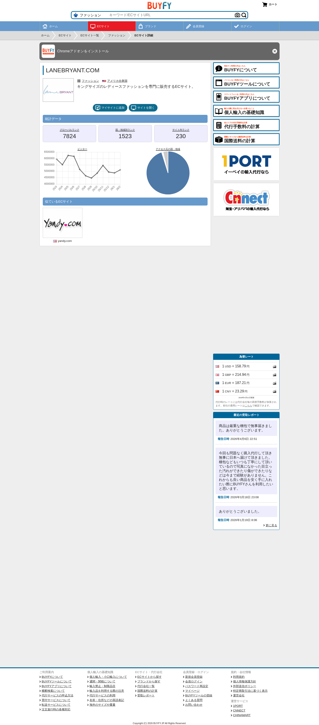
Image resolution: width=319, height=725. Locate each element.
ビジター (82, 149)
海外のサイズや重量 (102, 704)
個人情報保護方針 (244, 681)
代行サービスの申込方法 (57, 695)
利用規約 (239, 676)
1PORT (238, 705)
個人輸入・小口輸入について (108, 676)
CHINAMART (242, 715)
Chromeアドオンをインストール (83, 51)
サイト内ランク (180, 129)
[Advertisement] (246, 284)
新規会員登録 (193, 676)
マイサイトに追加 (109, 107)
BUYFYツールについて (57, 681)
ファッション (90, 80)
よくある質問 (193, 700)
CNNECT (239, 710)
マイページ (192, 690)
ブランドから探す (148, 681)
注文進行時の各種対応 (56, 709)
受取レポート (146, 695)
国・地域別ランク (125, 129)
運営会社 (239, 695)
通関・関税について (102, 681)
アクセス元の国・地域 (168, 149)
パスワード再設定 (196, 686)
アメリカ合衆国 (117, 80)
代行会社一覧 (146, 686)
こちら (248, 405)
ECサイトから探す (149, 676)
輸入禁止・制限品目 (102, 686)
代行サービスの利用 (102, 695)
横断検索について (53, 690)
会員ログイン (193, 681)
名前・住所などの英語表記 (106, 700)
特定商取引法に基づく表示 (250, 690)
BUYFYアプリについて (57, 686)
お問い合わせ (193, 704)
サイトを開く (143, 107)
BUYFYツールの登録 (198, 695)
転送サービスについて (56, 704)
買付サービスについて (56, 700)
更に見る (271, 525)
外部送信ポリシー (244, 686)
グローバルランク (69, 129)
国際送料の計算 (147, 690)
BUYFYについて (52, 676)
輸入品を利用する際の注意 (106, 690)
